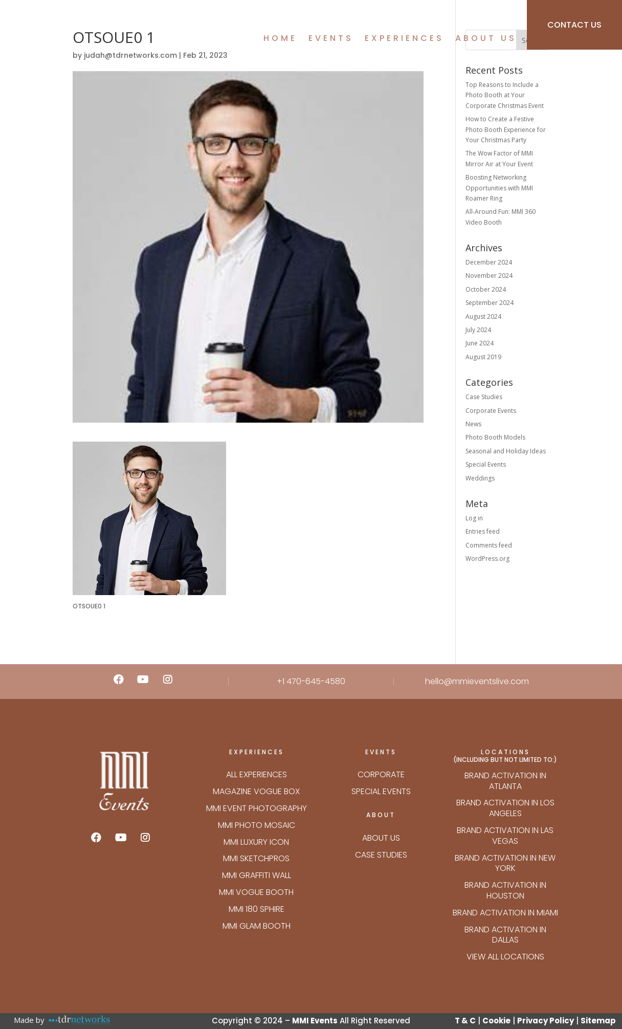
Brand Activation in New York (505, 863)
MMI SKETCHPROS (256, 858)
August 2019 (483, 357)
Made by (29, 1020)
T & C (465, 1020)
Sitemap (598, 1020)
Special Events (485, 464)
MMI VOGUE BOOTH (256, 892)
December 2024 (488, 262)
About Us (486, 39)
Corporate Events (490, 410)
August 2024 (483, 316)
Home (280, 39)
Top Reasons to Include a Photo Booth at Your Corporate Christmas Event (504, 95)
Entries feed (482, 531)
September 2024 (489, 302)
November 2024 (489, 275)
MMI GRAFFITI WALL (256, 875)
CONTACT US (574, 25)
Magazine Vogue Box (256, 791)
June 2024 (479, 343)
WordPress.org (487, 558)
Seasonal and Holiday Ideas (505, 451)
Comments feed (488, 545)
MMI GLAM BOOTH (257, 926)
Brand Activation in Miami (505, 912)
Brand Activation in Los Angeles (505, 808)
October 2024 (485, 289)
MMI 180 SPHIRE (256, 909)
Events (330, 39)
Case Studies (483, 396)
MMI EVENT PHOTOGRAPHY (256, 808)
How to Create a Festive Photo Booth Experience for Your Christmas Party (505, 129)
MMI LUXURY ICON (256, 842)
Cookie (496, 1020)
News (473, 424)
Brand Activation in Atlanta (505, 781)
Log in (474, 518)
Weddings (480, 478)
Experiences (404, 39)
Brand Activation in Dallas (505, 935)
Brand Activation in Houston (505, 890)
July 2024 (478, 329)
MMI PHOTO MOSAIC (256, 825)
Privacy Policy (545, 1020)
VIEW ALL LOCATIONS (505, 956)
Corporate (381, 774)
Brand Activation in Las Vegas (505, 835)
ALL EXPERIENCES (256, 774)
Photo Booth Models (495, 437)
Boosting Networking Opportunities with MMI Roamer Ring (499, 188)
